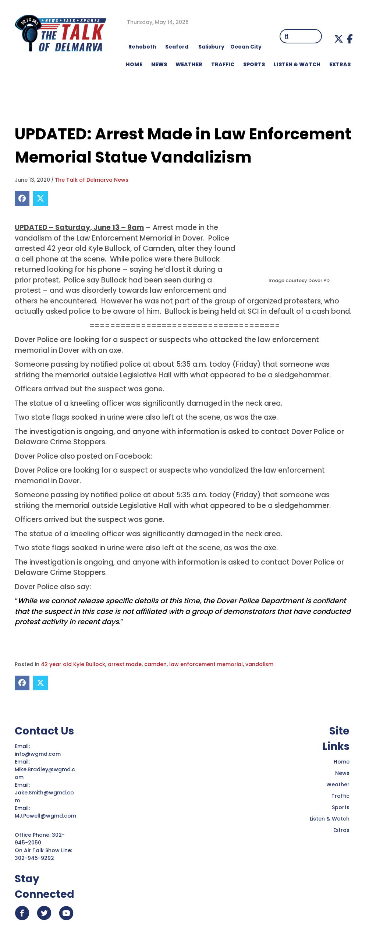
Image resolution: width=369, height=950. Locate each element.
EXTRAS (340, 64)
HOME (134, 64)
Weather (338, 784)
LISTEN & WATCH (297, 64)
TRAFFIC (222, 64)
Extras (341, 830)
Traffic (340, 796)
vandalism (259, 664)
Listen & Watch (330, 818)
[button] (338, 38)
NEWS (159, 64)
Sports (254, 64)
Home (342, 761)
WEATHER (188, 64)
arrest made (125, 664)
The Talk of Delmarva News (91, 180)
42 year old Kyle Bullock (73, 664)
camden (155, 664)
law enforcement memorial (206, 664)
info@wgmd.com (38, 754)
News (342, 773)
